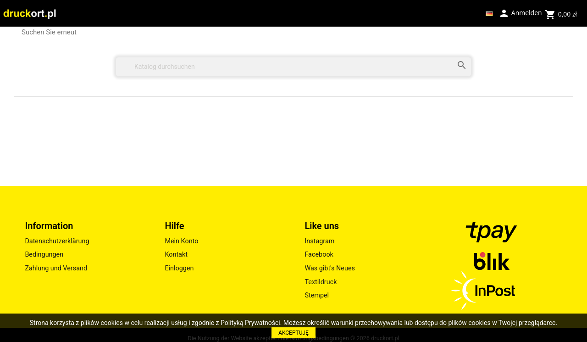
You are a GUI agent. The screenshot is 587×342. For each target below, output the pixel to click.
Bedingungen (44, 254)
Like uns (322, 225)
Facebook (319, 254)
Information (49, 225)
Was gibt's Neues (330, 268)
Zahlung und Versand (56, 268)
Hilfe (174, 225)
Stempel (317, 295)
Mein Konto (181, 241)
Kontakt (176, 254)
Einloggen (179, 268)
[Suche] (293, 66)
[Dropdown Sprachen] (489, 13)
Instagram (319, 241)
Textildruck (321, 282)
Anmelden (520, 12)
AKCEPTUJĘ (293, 333)
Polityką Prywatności (250, 322)
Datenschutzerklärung (57, 241)
